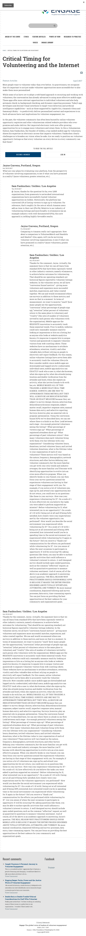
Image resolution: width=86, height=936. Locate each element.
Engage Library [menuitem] (47, 42)
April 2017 (77, 81)
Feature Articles (10, 80)
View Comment (11, 876)
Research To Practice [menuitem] (72, 36)
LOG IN (62, 154)
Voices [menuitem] (35, 42)
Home (4, 50)
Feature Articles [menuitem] (39, 36)
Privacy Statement (43, 922)
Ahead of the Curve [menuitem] (12, 36)
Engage (51, 867)
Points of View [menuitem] (54, 36)
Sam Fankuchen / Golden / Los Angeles (34, 186)
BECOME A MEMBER (23, 154)
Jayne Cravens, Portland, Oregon (21, 165)
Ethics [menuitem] (26, 36)
